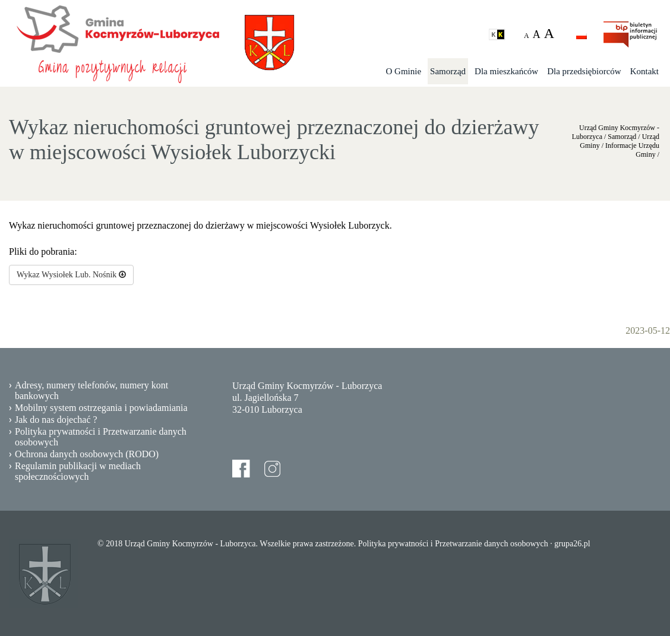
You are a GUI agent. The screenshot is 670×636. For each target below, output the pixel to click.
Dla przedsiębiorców (584, 71)
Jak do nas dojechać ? (56, 419)
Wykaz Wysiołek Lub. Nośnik (71, 274)
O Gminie (404, 71)
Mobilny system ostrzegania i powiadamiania (101, 408)
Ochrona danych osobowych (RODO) (87, 454)
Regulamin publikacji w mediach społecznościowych (78, 471)
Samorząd (448, 71)
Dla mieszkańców (506, 71)
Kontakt (644, 71)
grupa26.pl (572, 543)
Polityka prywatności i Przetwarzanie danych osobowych (101, 436)
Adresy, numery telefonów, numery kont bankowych (91, 390)
